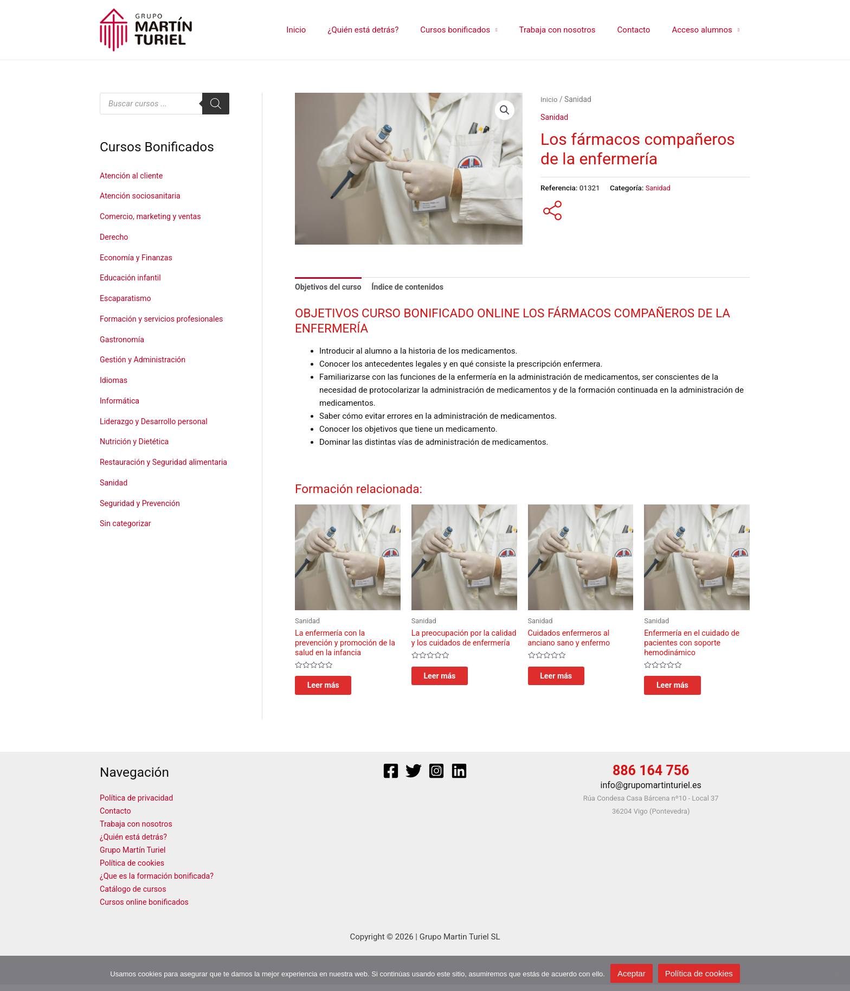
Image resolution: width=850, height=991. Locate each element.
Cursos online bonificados (147, 908)
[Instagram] (436, 777)
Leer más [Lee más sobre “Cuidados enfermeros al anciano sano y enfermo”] (566, 680)
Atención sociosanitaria (142, 196)
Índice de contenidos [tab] (413, 287)
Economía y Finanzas (138, 258)
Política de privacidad (138, 804)
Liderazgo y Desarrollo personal (157, 438)
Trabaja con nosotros (570, 30)
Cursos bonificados (474, 30)
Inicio (326, 30)
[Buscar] (215, 103)
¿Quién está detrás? (387, 30)
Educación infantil (132, 278)
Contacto (642, 30)
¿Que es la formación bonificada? (160, 882)
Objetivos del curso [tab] (330, 287)
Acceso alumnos (704, 30)
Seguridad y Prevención (142, 536)
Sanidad (114, 515)
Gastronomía (123, 356)
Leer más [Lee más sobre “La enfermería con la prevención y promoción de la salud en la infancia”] (333, 690)
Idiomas (114, 396)
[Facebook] (391, 777)
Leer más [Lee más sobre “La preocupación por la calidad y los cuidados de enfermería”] (450, 690)
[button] (504, 110)
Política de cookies (134, 869)
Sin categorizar (127, 556)
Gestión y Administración (145, 376)
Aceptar (631, 973)
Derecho (115, 237)
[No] (836, 973)
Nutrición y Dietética (136, 458)
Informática (120, 417)
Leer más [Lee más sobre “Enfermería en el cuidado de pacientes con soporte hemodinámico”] (682, 690)
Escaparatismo (127, 298)
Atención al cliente (133, 176)
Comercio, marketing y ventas (153, 216)
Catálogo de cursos (135, 895)
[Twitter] (413, 777)
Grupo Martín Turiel (134, 856)
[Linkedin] (459, 777)
